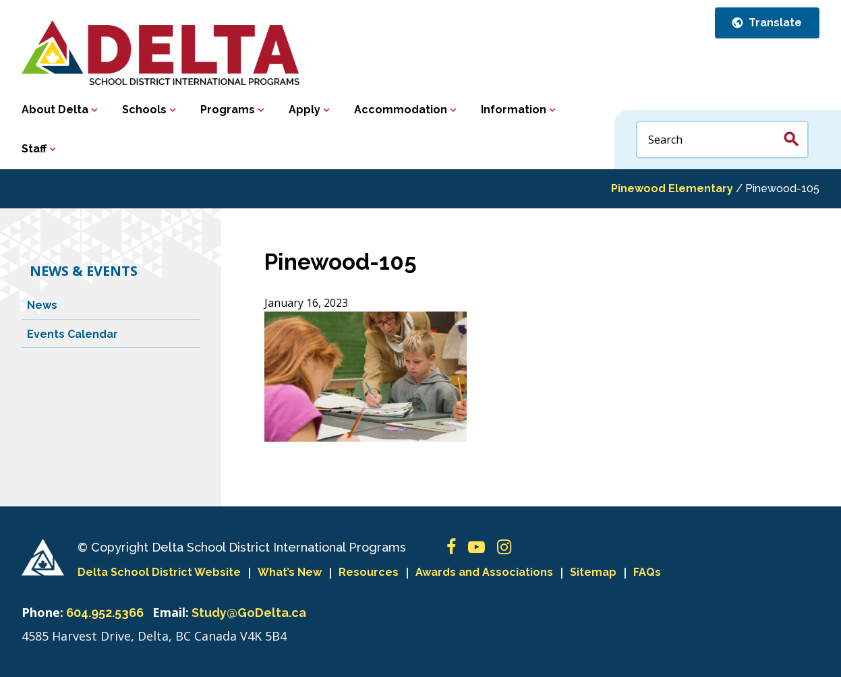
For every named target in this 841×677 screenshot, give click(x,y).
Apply (304, 109)
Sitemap (593, 572)
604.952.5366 (105, 613)
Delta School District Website (159, 572)
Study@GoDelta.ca (249, 613)
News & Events (84, 271)
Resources (369, 572)
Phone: (42, 612)
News (42, 305)
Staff (34, 148)
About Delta (55, 109)
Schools (144, 109)
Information (513, 109)
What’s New (290, 572)
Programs (227, 109)
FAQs (647, 572)
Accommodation (400, 109)
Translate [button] (774, 22)
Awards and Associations (484, 572)
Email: (170, 612)
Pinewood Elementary (672, 188)
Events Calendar (72, 334)
